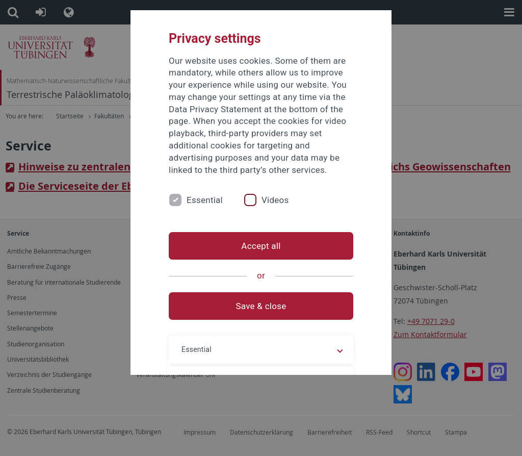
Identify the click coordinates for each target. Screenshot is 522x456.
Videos (275, 200)
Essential (205, 200)
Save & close (261, 306)
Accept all (260, 246)
